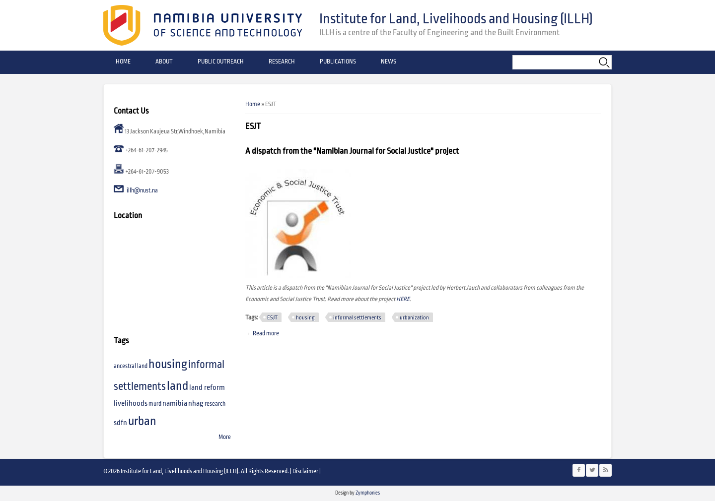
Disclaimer (305, 471)
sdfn (120, 423)
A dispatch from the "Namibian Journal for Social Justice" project (352, 151)
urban (142, 421)
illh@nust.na (142, 191)
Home (123, 62)
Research (282, 62)
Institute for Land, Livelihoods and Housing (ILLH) (456, 18)
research (215, 404)
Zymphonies (367, 493)
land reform (207, 387)
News (388, 62)
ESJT (272, 317)
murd (154, 404)
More (224, 437)
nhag (196, 403)
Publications (338, 62)
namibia (174, 403)
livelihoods (130, 403)
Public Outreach (221, 62)
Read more (266, 333)
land (177, 385)
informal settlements (357, 317)
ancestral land (130, 366)
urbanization (414, 317)
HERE (403, 299)
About (164, 62)
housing (305, 317)
